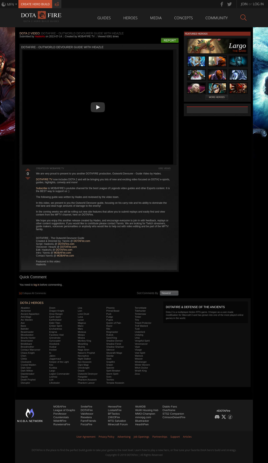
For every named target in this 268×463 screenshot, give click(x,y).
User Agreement (85, 436)
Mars (80, 329)
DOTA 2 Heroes (32, 302)
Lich (51, 379)
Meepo (81, 335)
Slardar (110, 356)
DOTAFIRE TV (44, 179)
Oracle (81, 370)
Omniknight (83, 367)
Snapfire (110, 362)
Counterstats (61, 417)
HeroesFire (114, 406)
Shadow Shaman (115, 347)
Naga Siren (83, 349)
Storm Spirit (112, 374)
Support (175, 436)
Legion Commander (59, 374)
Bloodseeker (27, 335)
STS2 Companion (173, 413)
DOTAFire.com (81, 241)
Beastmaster (27, 332)
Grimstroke (55, 338)
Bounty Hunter (28, 338)
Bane (23, 326)
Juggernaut (55, 358)
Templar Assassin (115, 383)
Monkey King (84, 340)
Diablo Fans (169, 406)
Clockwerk (26, 362)
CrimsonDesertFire (173, 417)
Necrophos (83, 356)
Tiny (137, 320)
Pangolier (82, 376)
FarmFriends (88, 420)
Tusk (137, 329)
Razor (109, 326)
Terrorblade (141, 308)
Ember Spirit (55, 326)
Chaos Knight (28, 353)
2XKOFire (114, 417)
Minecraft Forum (118, 424)
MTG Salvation (117, 420)
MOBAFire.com (62, 252)
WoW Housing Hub (146, 410)
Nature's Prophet (86, 353)
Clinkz (24, 358)
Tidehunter (140, 311)
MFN (10, 4)
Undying (139, 335)
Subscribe (41, 188)
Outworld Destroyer (88, 374)
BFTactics (114, 413)
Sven (109, 376)
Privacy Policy (106, 436)
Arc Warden (27, 320)
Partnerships (159, 436)
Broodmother (27, 347)
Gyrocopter (55, 340)
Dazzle (24, 376)
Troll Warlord (141, 326)
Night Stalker (84, 358)
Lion (80, 311)
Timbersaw (140, 314)
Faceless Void (56, 335)
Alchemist (26, 311)
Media (156, 17)
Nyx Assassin (84, 362)
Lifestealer (54, 383)
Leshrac (53, 376)
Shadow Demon (114, 340)
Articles (187, 436)
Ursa (137, 338)
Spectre (110, 367)
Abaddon (25, 308)
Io (50, 353)
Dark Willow (27, 370)
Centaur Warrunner (30, 349)
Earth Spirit (55, 317)
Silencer (110, 349)
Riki (108, 329)
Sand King (111, 338)
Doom (52, 308)
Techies (110, 379)
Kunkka (53, 367)
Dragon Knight (56, 311)
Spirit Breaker (113, 370)
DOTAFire (87, 410)
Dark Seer (26, 367)
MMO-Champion (145, 413)
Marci (80, 326)
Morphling (83, 344)
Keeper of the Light (59, 362)
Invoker (53, 349)
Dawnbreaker (27, 374)
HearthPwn (142, 424)
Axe (23, 323)
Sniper (109, 365)
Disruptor (25, 383)
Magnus (82, 323)
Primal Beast (112, 311)
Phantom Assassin (87, 379)
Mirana (81, 338)
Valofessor (87, 413)
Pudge (109, 317)
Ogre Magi (83, 365)
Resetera (86, 417)
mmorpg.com (143, 417)
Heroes (130, 17)
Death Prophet (28, 379)
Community (216, 17)
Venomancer (141, 344)
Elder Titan (54, 323)
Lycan (81, 320)
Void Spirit (140, 353)
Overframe (168, 410)
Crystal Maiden (28, 365)
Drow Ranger (56, 314)
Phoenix (110, 308)
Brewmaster (27, 340)
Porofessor (60, 413)
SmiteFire (86, 406)
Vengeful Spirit (142, 340)
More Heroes (217, 97)
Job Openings (141, 436)
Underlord (140, 332)
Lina (80, 308)
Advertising (124, 436)
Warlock (139, 356)
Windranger (141, 362)
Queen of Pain (113, 323)
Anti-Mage (26, 317)
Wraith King (141, 370)
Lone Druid (83, 314)
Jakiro (52, 356)
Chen (23, 356)
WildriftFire (59, 420)
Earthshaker (55, 320)
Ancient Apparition (30, 314)
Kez (51, 365)
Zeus (137, 374)
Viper (137, 347)
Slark (109, 358)
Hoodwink (54, 344)
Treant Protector (143, 323)
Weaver (139, 358)
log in (37, 284)
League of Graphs (64, 410)
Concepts (183, 17)
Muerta (81, 347)
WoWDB (140, 406)
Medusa (82, 332)
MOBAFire (59, 406)
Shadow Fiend (113, 344)
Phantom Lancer (86, 383)
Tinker (138, 317)
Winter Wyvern (142, 365)
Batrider (25, 329)
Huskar (53, 347)
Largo (52, 370)
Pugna (109, 320)
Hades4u (40, 36)
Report (170, 40)
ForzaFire (86, 424)
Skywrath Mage (114, 353)
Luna (80, 317)
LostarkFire (114, 410)
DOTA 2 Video (29, 33)
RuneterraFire (61, 424)
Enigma (53, 332)
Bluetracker (142, 420)
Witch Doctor (141, 367)
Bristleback (26, 344)
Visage (138, 349)
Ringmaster (112, 332)
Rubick (109, 335)
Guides (104, 17)
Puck (108, 314)
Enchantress (55, 329)
